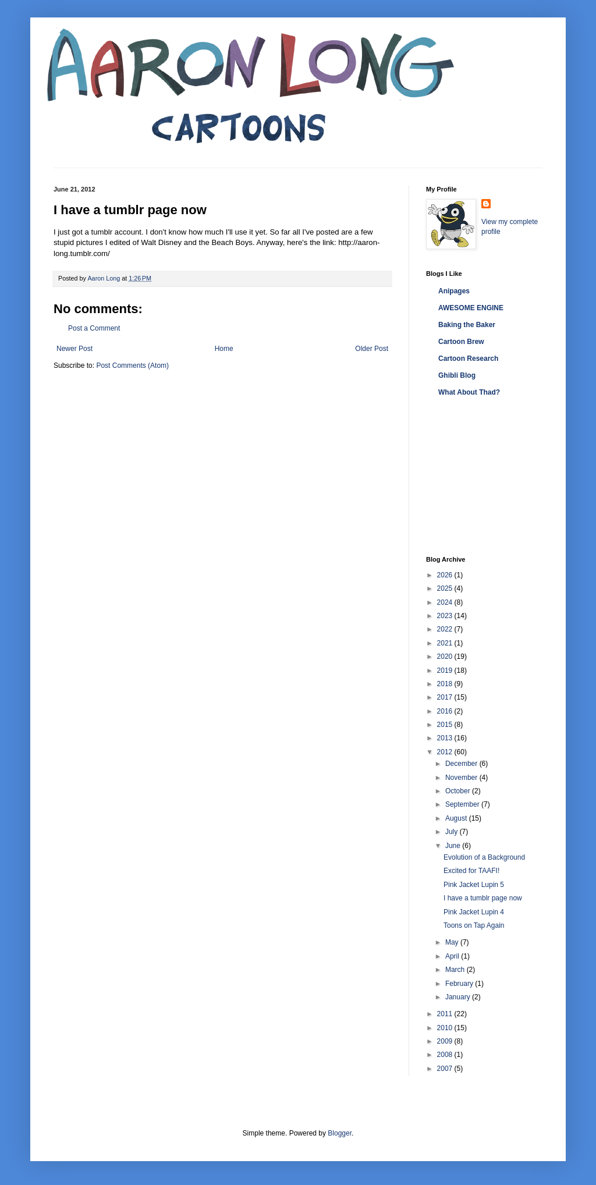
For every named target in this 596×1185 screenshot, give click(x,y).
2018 (446, 684)
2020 (446, 656)
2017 (446, 697)
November (462, 778)
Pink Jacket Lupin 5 (474, 885)
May (452, 942)
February (460, 984)
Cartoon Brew (461, 342)
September (463, 804)
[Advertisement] (484, 477)
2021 (446, 643)
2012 (446, 752)
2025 (446, 588)
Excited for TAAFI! (471, 871)
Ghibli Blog (457, 375)
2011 (446, 1014)
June (453, 846)
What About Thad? (469, 392)
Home (224, 349)
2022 (446, 629)
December (462, 764)
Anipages (454, 291)
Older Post (371, 349)
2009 (446, 1041)
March (456, 970)
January (458, 997)
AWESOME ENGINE (470, 308)
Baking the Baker (466, 325)
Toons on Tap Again (474, 925)
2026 (446, 575)
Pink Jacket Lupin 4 (474, 912)
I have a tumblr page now (483, 898)
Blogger (340, 1133)
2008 (446, 1055)
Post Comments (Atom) (132, 365)
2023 (446, 616)
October (458, 791)
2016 (446, 711)
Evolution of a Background (484, 857)
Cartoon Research (468, 358)
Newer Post (74, 349)
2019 (446, 670)
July (452, 832)
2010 (446, 1028)
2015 (446, 725)
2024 (446, 602)
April (453, 956)
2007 (446, 1069)
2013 (446, 738)
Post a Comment (94, 328)
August (457, 818)
